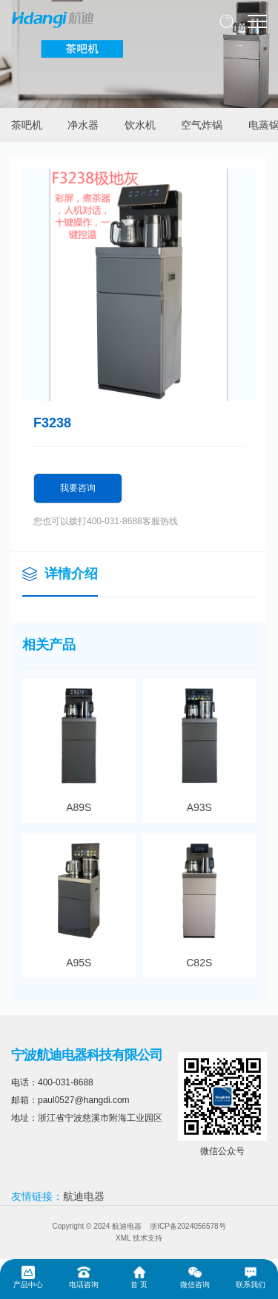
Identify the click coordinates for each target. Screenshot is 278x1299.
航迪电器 (84, 1196)
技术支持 (147, 1238)
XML (123, 1238)
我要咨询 (78, 488)
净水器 (83, 125)
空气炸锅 (201, 125)
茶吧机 (26, 125)
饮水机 (140, 125)
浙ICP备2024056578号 (187, 1226)
